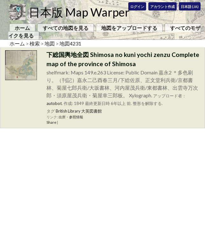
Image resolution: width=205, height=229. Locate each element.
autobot (54, 103)
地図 (50, 43)
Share (51, 122)
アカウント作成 (162, 6)
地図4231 (70, 43)
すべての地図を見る (65, 28)
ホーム (22, 28)
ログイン (137, 6)
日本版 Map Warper (79, 12)
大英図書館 (91, 111)
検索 (35, 43)
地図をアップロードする (129, 28)
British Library (68, 111)
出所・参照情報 (71, 117)
